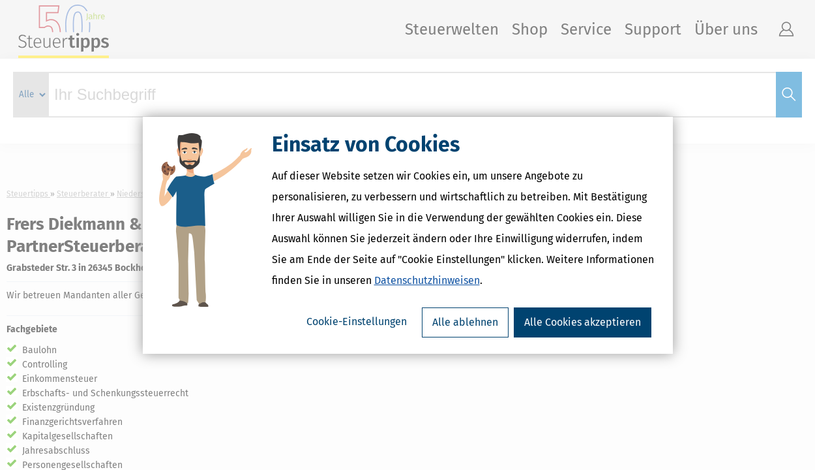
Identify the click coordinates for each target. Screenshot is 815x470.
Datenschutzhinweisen (427, 280)
